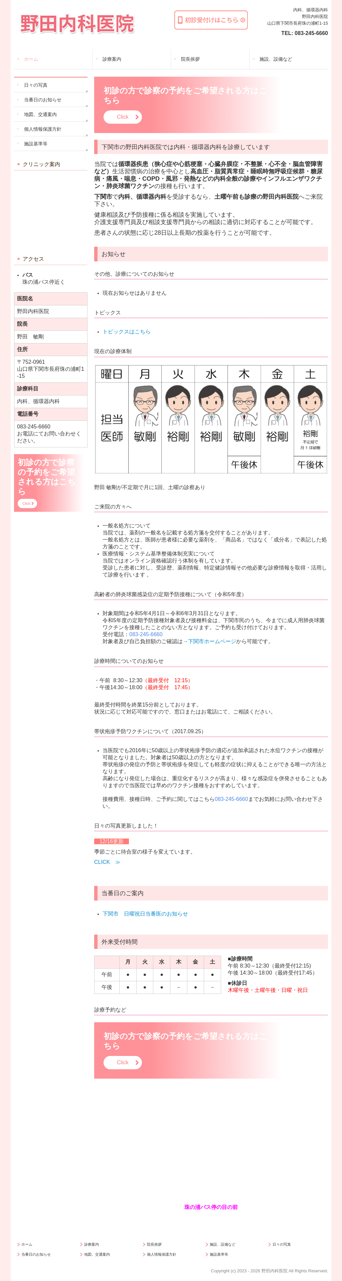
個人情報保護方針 (42, 129)
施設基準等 (35, 143)
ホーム (31, 59)
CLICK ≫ (107, 862)
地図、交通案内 (40, 114)
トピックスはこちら (127, 331)
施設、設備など (276, 59)
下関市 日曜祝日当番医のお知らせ (145, 914)
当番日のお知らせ (42, 99)
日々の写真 (35, 85)
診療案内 (112, 59)
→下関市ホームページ (209, 641)
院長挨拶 (190, 59)
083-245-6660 (311, 33)
